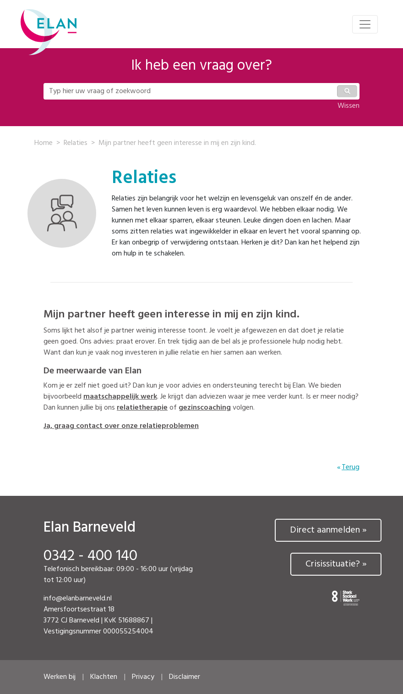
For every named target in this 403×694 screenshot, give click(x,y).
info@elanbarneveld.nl (78, 599)
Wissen (348, 106)
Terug (350, 467)
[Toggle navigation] (365, 24)
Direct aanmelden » (328, 530)
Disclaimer (184, 677)
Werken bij (60, 677)
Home (43, 143)
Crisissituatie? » (336, 564)
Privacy (143, 677)
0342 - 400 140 (90, 556)
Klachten (103, 677)
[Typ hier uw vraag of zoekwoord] (190, 91)
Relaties (75, 143)
